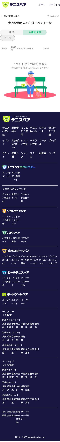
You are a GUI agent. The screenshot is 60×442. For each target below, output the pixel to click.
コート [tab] (42, 5)
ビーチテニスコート (16, 281)
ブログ (51, 140)
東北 (9, 349)
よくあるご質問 (24, 131)
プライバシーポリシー (25, 415)
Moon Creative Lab (36, 437)
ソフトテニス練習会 (6, 220)
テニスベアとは (5, 131)
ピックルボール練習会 (25, 259)
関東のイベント (9, 369)
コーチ (51, 153)
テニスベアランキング (14, 189)
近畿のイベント (9, 382)
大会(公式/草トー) (15, 144)
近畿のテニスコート (11, 332)
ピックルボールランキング (52, 259)
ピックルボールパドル (43, 259)
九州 (37, 349)
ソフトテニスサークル (16, 220)
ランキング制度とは (6, 197)
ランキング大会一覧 (25, 197)
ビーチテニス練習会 (6, 281)
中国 (32, 349)
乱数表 (42, 153)
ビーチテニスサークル (25, 281)
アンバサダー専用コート (16, 176)
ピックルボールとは (6, 259)
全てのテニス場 (51, 131)
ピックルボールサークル (34, 259)
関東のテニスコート (11, 320)
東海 (18, 349)
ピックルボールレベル (16, 259)
